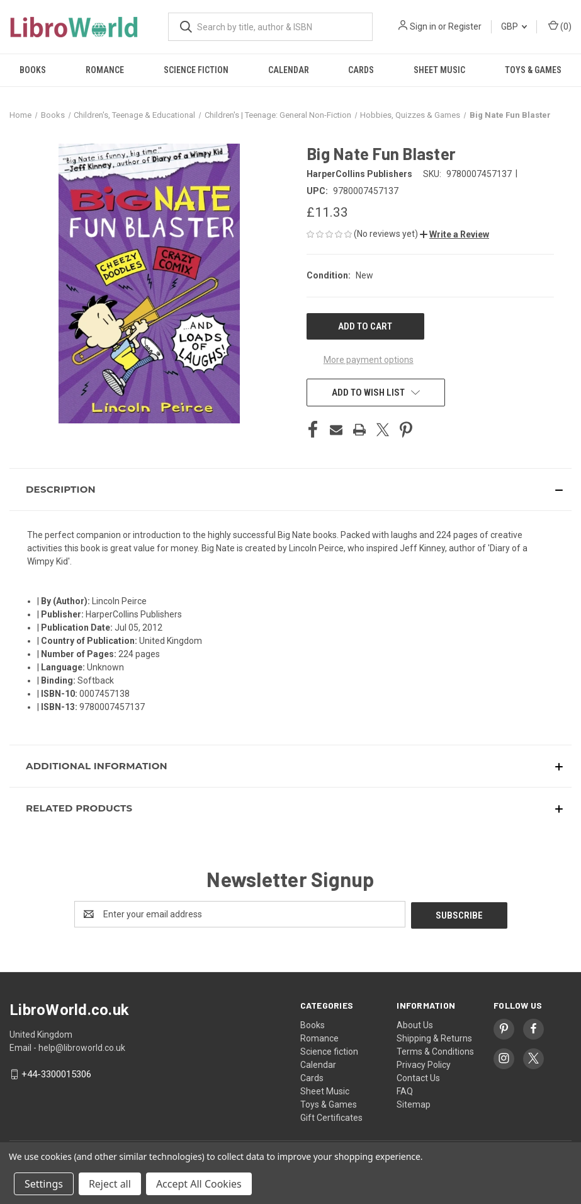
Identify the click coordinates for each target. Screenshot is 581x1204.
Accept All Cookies (199, 1184)
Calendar (288, 70)
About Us (415, 1024)
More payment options (369, 360)
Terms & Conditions (435, 1050)
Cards (361, 70)
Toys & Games (328, 1103)
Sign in (423, 26)
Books (33, 70)
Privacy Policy (424, 1063)
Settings (44, 1184)
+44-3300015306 (56, 1073)
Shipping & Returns (434, 1037)
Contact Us (418, 1077)
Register (465, 26)
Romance (105, 70)
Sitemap (414, 1103)
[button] (454, 234)
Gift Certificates (331, 1116)
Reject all (110, 1184)
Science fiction (196, 70)
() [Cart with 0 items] (560, 26)
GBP (514, 26)
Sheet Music (439, 70)
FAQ (405, 1090)
